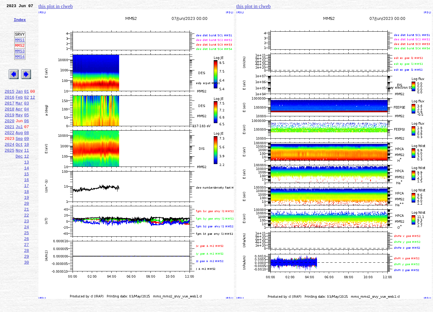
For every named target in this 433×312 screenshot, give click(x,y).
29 (26, 297)
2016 (9, 113)
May (19, 133)
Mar (19, 120)
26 (26, 276)
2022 (9, 154)
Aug (19, 154)
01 (26, 106)
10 (26, 167)
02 (26, 113)
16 (26, 208)
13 (26, 188)
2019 (9, 133)
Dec (19, 181)
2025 (9, 174)
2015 (9, 106)
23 (26, 256)
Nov (19, 174)
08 (26, 154)
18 (26, 222)
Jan (19, 106)
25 (26, 270)
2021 (9, 147)
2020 (9, 140)
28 (26, 290)
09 (26, 160)
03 (26, 120)
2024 (9, 167)
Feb (19, 113)
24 (26, 263)
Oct (19, 167)
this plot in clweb (55, 6)
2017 (9, 120)
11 (26, 174)
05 (26, 133)
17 (26, 215)
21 (26, 242)
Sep (19, 160)
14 (26, 195)
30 (26, 304)
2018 (9, 126)
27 (26, 283)
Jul (19, 147)
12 (32, 113)
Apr (19, 126)
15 (26, 201)
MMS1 (20, 47)
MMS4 (20, 66)
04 (26, 126)
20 (26, 235)
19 (26, 229)
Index (20, 23)
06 (26, 140)
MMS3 (20, 60)
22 (26, 249)
